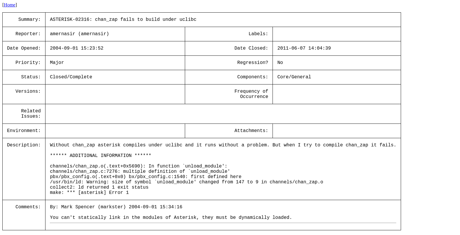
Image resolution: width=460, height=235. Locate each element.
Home (9, 4)
